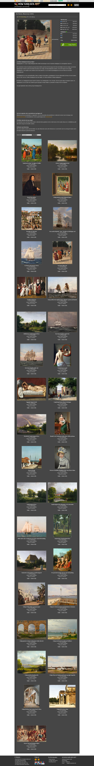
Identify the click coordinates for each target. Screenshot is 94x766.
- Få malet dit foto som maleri (20, 761)
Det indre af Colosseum (31, 231)
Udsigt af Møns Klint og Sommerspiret (31, 606)
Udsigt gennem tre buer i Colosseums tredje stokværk (31, 641)
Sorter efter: (19, 134)
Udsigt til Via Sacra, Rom (62, 709)
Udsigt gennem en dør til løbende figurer (62, 197)
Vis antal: (34, 134)
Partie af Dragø (31, 470)
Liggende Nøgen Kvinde (31, 402)
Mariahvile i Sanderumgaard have (31, 436)
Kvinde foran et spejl (62, 368)
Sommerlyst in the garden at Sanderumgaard (32, 572)
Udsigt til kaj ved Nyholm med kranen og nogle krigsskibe (62, 675)
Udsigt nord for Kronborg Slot (31, 675)
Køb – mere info (31, 169)
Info (63, 9)
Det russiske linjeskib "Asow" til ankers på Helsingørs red (62, 231)
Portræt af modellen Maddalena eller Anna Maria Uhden (62, 470)
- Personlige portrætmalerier (20, 760)
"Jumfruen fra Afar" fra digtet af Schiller (31, 163)
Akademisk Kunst (33, 302)
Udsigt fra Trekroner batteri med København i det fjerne (62, 606)
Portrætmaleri (31, 9)
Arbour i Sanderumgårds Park (62, 163)
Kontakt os (74, 9)
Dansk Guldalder (33, 165)
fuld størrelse (55, 39)
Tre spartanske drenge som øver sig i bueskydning (62, 572)
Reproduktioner (20, 9)
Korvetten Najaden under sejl (31, 368)
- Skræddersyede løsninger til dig (21, 763)
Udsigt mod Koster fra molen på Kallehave (62, 641)
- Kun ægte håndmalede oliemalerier (21, 764)
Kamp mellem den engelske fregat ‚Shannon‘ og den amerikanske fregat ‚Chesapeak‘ (62, 300)
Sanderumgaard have (31, 504)
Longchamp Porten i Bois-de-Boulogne (62, 402)
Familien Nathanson (31, 299)
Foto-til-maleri (42, 9)
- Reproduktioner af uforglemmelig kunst (22, 759)
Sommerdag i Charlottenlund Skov (62, 538)
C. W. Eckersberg (22, 16)
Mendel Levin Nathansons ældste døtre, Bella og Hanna (62, 436)
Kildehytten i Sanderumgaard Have (32, 333)
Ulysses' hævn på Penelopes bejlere (31, 743)
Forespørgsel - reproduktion (52, 9)
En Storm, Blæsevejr (62, 265)
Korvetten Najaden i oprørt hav (62, 333)
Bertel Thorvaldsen (31, 197)
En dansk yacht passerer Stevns (32, 265)
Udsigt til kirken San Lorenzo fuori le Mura (31, 709)
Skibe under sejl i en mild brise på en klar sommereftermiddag (32, 538)
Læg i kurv (72, 45)
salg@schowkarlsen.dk (71, 763)
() (76, 5)
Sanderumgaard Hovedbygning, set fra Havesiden (62, 504)
